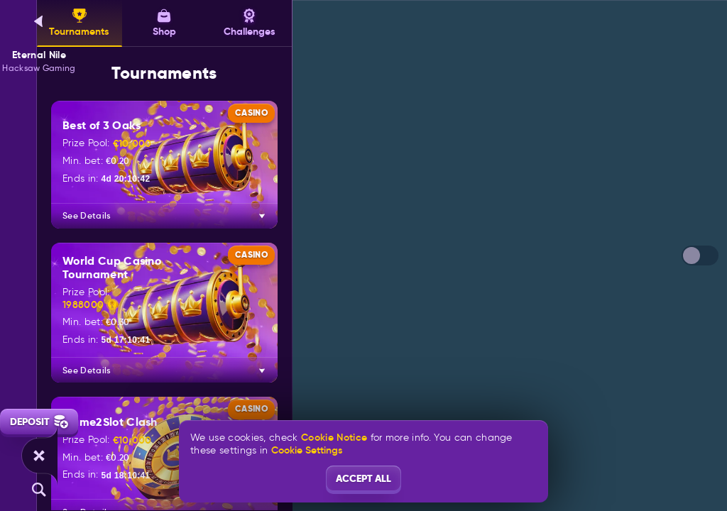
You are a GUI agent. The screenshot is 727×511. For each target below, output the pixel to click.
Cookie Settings (306, 450)
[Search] (39, 489)
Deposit (39, 421)
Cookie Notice (334, 438)
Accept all (363, 478)
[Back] (39, 21)
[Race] (39, 455)
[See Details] (262, 215)
